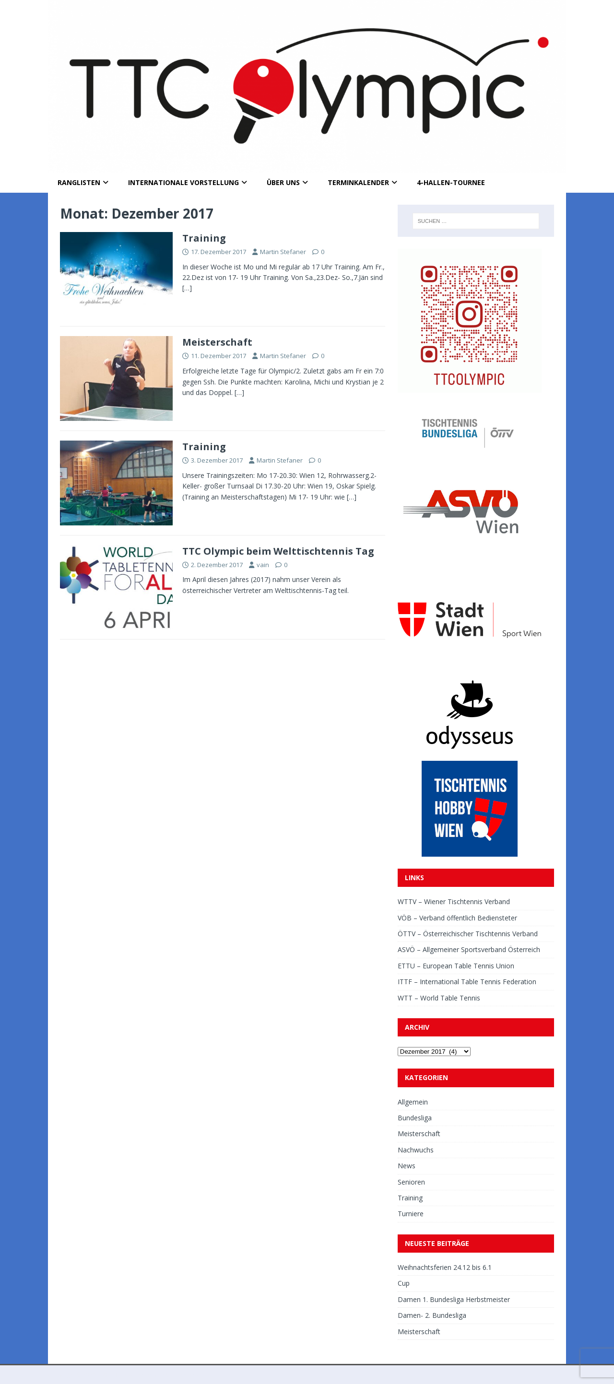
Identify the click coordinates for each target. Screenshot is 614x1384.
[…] (187, 287)
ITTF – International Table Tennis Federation (467, 981)
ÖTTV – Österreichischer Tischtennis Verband (468, 933)
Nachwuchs (416, 1149)
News (406, 1165)
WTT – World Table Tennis (439, 997)
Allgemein (413, 1101)
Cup (404, 1283)
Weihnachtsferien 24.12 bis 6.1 (445, 1267)
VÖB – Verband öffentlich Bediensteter (457, 917)
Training (204, 238)
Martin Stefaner (283, 251)
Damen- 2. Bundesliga (432, 1315)
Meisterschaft (217, 342)
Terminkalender (358, 182)
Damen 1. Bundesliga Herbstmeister (454, 1299)
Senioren (411, 1181)
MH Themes (181, 1375)
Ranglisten (79, 182)
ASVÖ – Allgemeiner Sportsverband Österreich (469, 949)
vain (263, 564)
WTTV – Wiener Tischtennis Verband (454, 901)
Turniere (411, 1213)
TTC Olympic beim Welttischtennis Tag (278, 551)
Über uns (283, 182)
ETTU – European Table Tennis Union (456, 965)
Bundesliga (415, 1117)
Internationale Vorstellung (183, 182)
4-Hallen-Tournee (451, 182)
